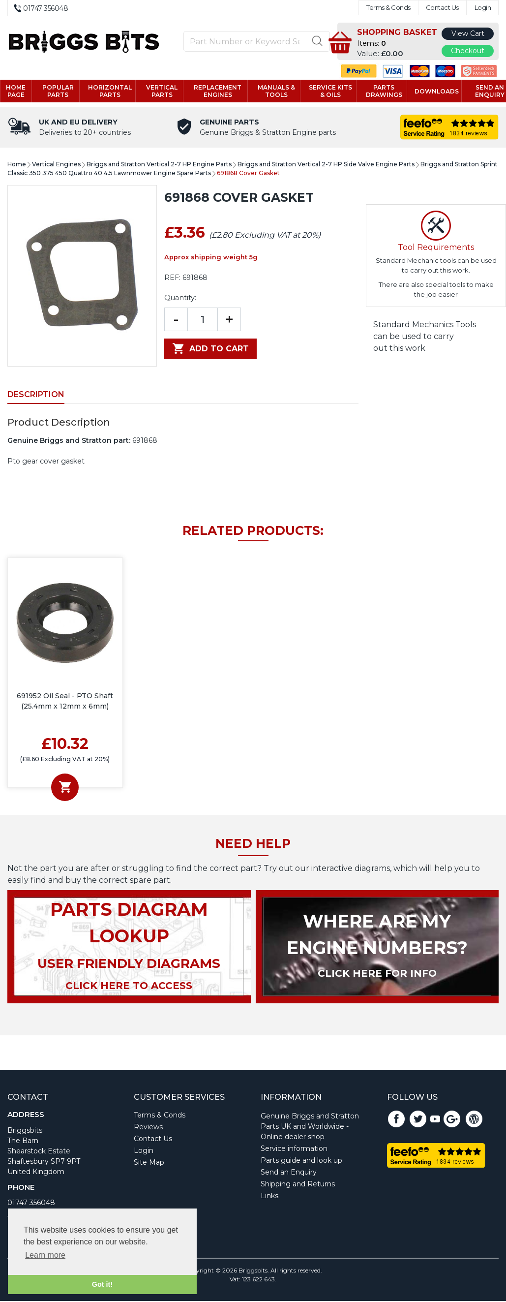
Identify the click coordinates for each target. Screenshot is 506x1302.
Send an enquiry (483, 91)
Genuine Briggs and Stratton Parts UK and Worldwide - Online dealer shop (310, 1127)
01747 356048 (31, 1203)
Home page (22, 91)
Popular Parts (63, 91)
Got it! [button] (102, 1284)
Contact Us (442, 7)
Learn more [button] (45, 1255)
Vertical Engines (56, 165)
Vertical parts (164, 91)
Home (16, 165)
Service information (294, 1149)
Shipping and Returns (298, 1184)
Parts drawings (379, 91)
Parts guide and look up (301, 1161)
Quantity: (180, 298)
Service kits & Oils (327, 91)
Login (483, 7)
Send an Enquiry (289, 1173)
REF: (172, 278)
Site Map (149, 1163)
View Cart (467, 33)
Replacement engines (218, 91)
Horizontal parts (114, 91)
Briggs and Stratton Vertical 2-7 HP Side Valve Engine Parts (326, 165)
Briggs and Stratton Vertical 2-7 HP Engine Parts (159, 165)
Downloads (431, 91)
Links (269, 1196)
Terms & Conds (388, 7)
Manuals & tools (275, 91)
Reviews (148, 1127)
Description (35, 395)
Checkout (467, 50)
